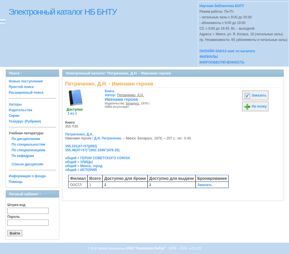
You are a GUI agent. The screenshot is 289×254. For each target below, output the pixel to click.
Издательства (20, 110)
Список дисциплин (27, 164)
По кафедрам (23, 156)
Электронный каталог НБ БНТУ (62, 11)
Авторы (15, 104)
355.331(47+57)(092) (81, 146)
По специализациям (28, 150)
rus (2, 21)
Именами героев (121, 99)
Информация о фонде (27, 176)
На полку (255, 106)
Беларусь (132, 103)
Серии (14, 116)
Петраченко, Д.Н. (130, 95)
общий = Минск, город (83, 166)
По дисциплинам (26, 139)
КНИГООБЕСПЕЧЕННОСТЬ (222, 62)
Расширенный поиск (26, 93)
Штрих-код (16, 205)
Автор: (111, 93)
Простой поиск (21, 87)
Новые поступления (26, 81)
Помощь (16, 182)
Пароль (13, 217)
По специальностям (28, 144)
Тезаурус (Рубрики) (25, 121)
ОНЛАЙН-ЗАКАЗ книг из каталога (227, 51)
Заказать (255, 95)
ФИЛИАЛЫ (209, 57)
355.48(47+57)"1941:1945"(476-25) (92, 150)
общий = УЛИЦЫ (79, 162)
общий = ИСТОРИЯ (81, 170)
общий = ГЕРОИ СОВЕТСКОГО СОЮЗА (97, 158)
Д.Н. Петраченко (107, 138)
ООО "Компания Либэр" (146, 248)
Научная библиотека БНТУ (222, 6)
